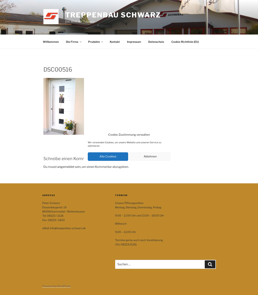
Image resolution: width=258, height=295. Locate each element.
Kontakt (115, 41)
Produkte (96, 41)
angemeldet (65, 167)
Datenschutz (156, 41)
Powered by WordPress (56, 286)
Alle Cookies (108, 156)
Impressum (134, 41)
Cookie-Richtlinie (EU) (185, 41)
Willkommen (51, 41)
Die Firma (74, 41)
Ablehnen (150, 156)
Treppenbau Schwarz (113, 15)
